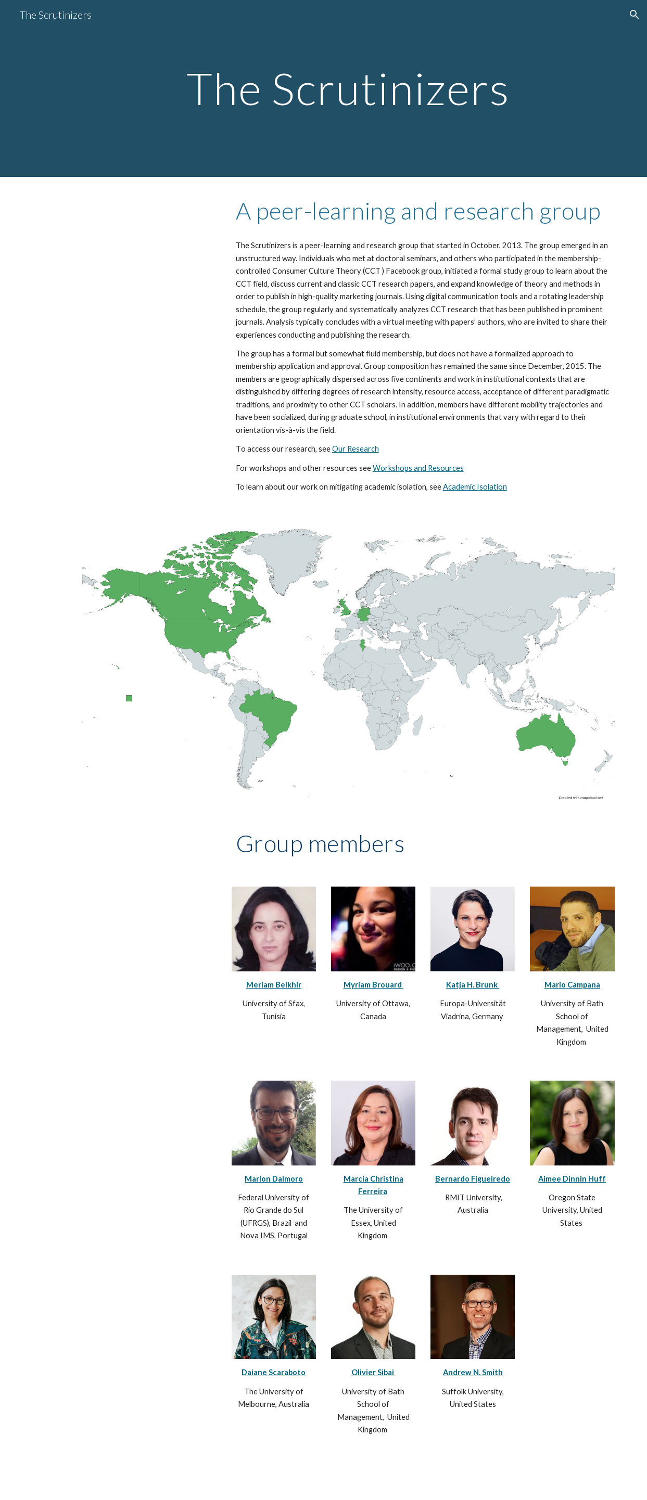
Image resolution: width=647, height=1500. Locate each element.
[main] (348, 88)
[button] (634, 14)
